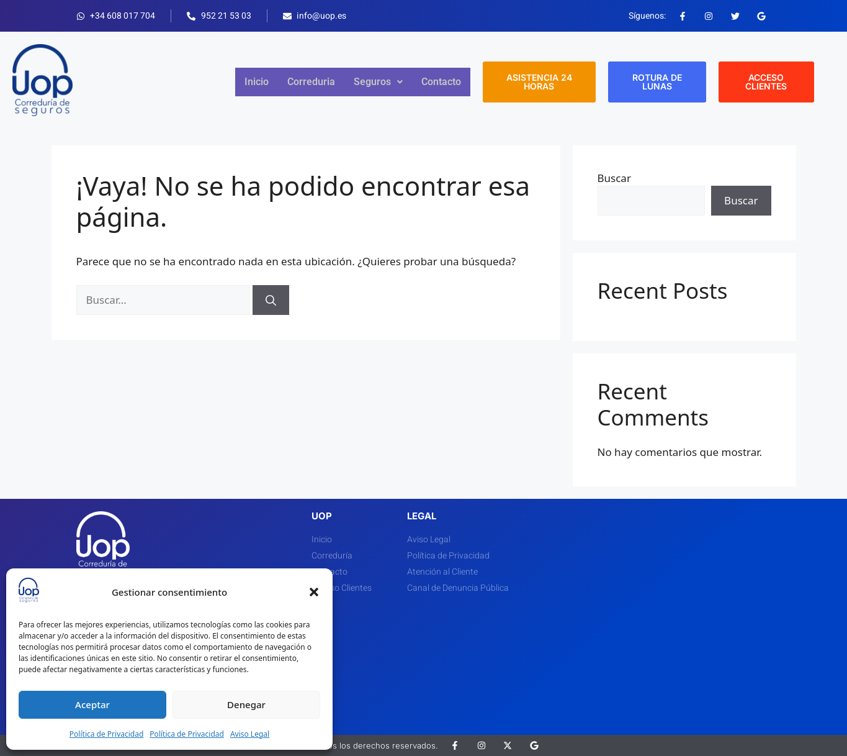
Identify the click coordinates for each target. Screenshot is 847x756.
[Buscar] (271, 300)
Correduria (311, 82)
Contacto (441, 82)
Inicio (256, 82)
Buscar (614, 178)
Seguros (378, 82)
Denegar (246, 704)
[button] (314, 592)
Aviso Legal (249, 734)
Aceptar (92, 704)
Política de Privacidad (106, 734)
